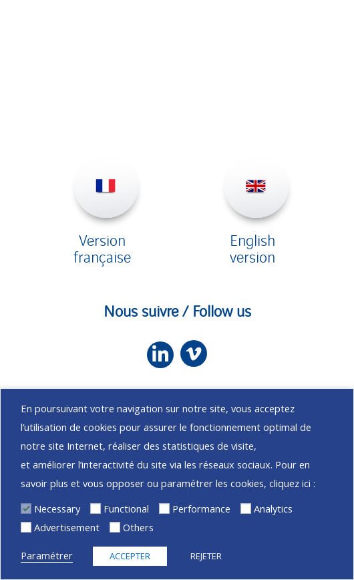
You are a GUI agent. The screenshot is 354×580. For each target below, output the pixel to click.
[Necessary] (26, 508)
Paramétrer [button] (47, 555)
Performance (201, 508)
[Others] (115, 527)
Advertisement (67, 527)
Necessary (57, 508)
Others (138, 527)
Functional (126, 508)
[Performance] (164, 508)
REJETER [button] (206, 556)
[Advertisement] (26, 527)
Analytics (273, 508)
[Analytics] (245, 508)
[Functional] (95, 508)
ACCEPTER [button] (130, 556)
